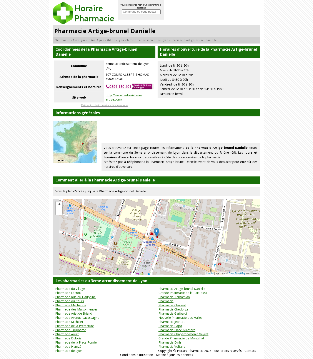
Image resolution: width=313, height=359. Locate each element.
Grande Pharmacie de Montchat (181, 338)
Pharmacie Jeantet (171, 322)
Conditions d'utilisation (136, 355)
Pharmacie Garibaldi (172, 313)
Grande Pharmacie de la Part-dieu (182, 293)
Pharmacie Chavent (172, 305)
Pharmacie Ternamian (174, 297)
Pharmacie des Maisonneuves (76, 309)
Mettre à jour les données (174, 355)
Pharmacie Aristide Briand (73, 313)
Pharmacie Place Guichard (176, 330)
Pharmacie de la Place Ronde (76, 342)
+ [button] (59, 204)
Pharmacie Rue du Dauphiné (75, 297)
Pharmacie (165, 301)
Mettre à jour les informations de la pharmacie (104, 105)
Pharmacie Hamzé (68, 346)
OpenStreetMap (237, 273)
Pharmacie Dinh (169, 342)
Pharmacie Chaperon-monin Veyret (183, 334)
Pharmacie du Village (70, 289)
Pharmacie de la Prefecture (74, 326)
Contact (250, 351)
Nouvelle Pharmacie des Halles (180, 317)
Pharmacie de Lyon (69, 351)
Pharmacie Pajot (170, 326)
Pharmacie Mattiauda (70, 305)
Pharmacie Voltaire (171, 346)
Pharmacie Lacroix (68, 293)
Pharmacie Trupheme (70, 330)
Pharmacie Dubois (68, 338)
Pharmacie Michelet (69, 322)
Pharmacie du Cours (69, 301)
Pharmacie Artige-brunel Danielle (181, 289)
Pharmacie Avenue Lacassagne (77, 317)
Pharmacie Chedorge (173, 309)
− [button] (59, 211)
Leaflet (210, 273)
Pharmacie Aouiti (67, 334)
